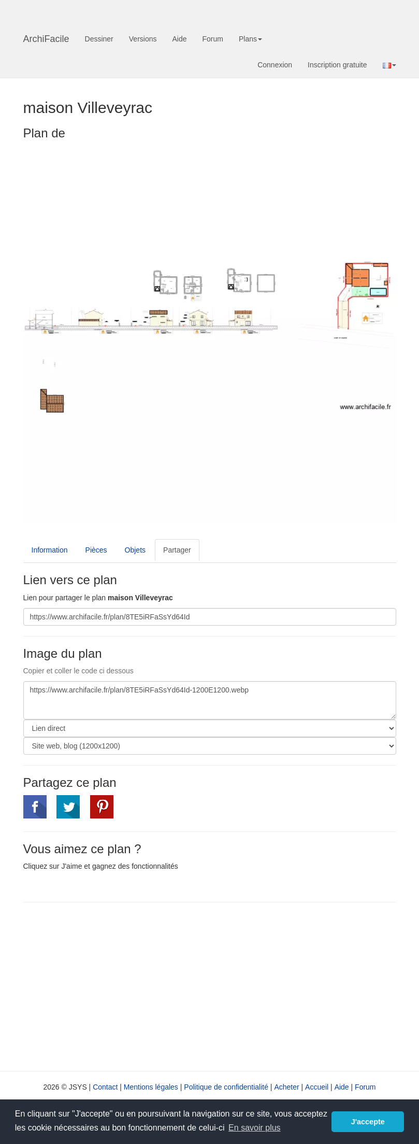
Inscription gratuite (337, 65)
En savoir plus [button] (254, 1127)
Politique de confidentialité (226, 1087)
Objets (135, 550)
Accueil (316, 1087)
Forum (213, 39)
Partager (177, 550)
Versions (143, 39)
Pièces (96, 550)
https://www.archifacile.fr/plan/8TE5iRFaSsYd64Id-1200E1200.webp (209, 700)
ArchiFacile (46, 39)
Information (50, 550)
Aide (179, 39)
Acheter (286, 1087)
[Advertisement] (110, 985)
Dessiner (99, 39)
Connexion (274, 65)
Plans (250, 39)
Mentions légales (151, 1087)
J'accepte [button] (368, 1122)
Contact (105, 1087)
